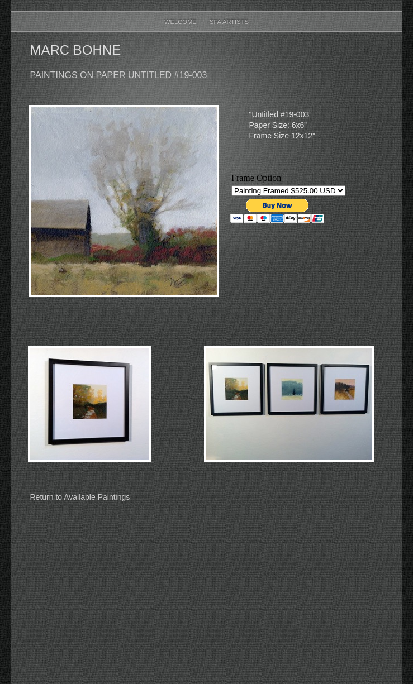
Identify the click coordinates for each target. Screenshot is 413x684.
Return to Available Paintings (80, 496)
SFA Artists (229, 21)
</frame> (289, 199)
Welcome (181, 21)
